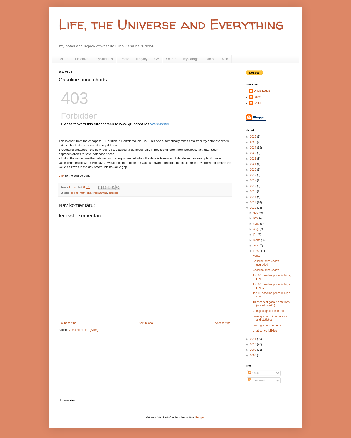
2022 (253, 158)
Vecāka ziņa (222, 323)
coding (74, 192)
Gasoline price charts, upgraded (266, 262)
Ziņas (253, 373)
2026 (253, 136)
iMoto (210, 59)
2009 (253, 349)
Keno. (256, 255)
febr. (256, 245)
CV (156, 59)
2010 (253, 344)
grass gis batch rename (267, 325)
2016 (253, 186)
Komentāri (256, 380)
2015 (253, 191)
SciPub (171, 59)
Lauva (257, 97)
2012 (253, 207)
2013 (253, 202)
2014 (253, 197)
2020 (253, 169)
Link (61, 175)
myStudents (104, 59)
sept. (256, 223)
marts (257, 240)
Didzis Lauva (262, 90)
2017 (253, 180)
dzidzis (258, 103)
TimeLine (61, 59)
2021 (253, 164)
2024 (253, 147)
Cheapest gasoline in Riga (269, 311)
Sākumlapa (146, 323)
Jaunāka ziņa (68, 323)
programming (99, 192)
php (89, 192)
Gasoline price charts (266, 270)
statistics (113, 192)
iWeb (224, 59)
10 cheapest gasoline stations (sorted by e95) (271, 303)
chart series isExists (265, 330)
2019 (253, 175)
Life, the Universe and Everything (171, 24)
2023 (253, 153)
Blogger (199, 417)
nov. (256, 218)
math (82, 192)
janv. (256, 250)
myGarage (191, 59)
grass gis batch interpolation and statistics (270, 318)
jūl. (255, 234)
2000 (253, 355)
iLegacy (141, 59)
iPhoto (124, 59)
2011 (253, 339)
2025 (253, 142)
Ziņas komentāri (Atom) (83, 330)
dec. (256, 212)
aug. (256, 229)
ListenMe (82, 59)
